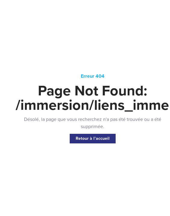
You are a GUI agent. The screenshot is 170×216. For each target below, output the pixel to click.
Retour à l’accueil (93, 138)
